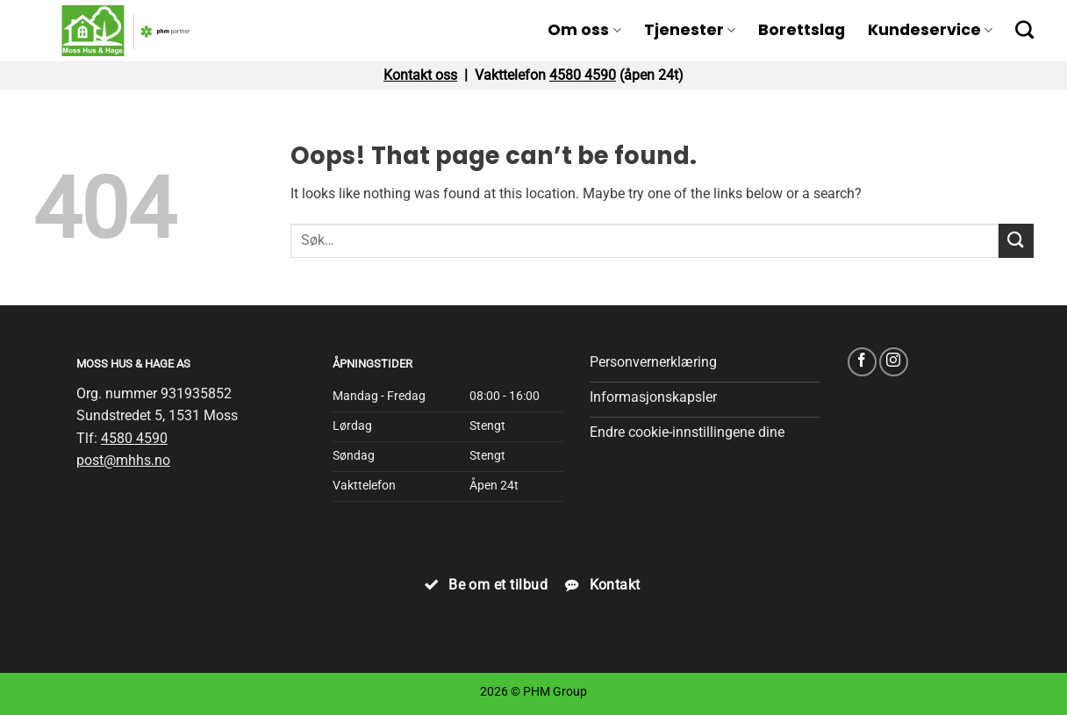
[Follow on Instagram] (893, 361)
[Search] (1024, 29)
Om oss (584, 29)
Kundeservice (930, 29)
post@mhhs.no (123, 460)
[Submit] (1016, 241)
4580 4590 (582, 75)
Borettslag (801, 29)
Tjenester (689, 29)
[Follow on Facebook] (862, 361)
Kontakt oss (420, 75)
